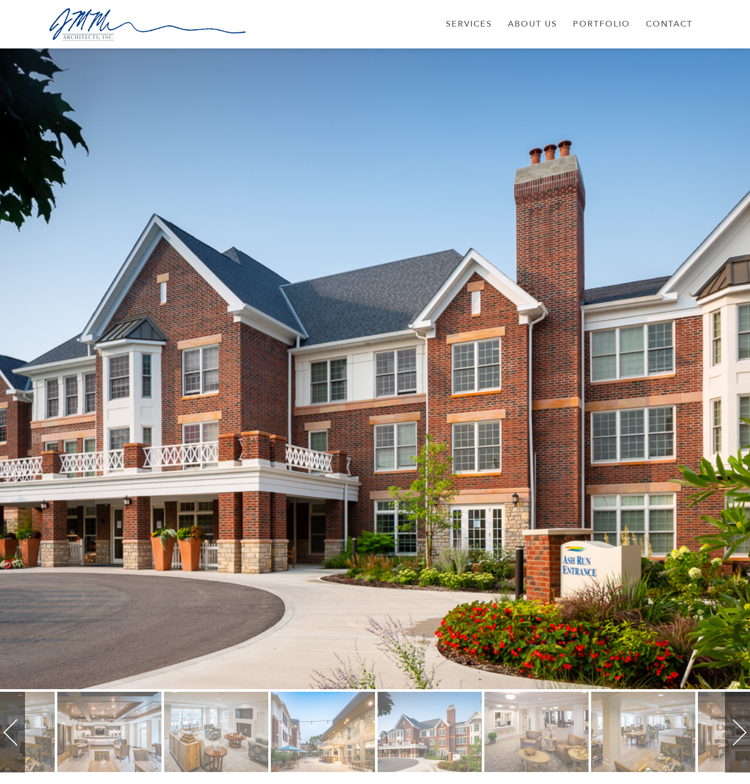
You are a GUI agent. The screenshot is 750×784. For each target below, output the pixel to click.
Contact (669, 24)
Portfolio (601, 24)
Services (469, 24)
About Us (532, 24)
